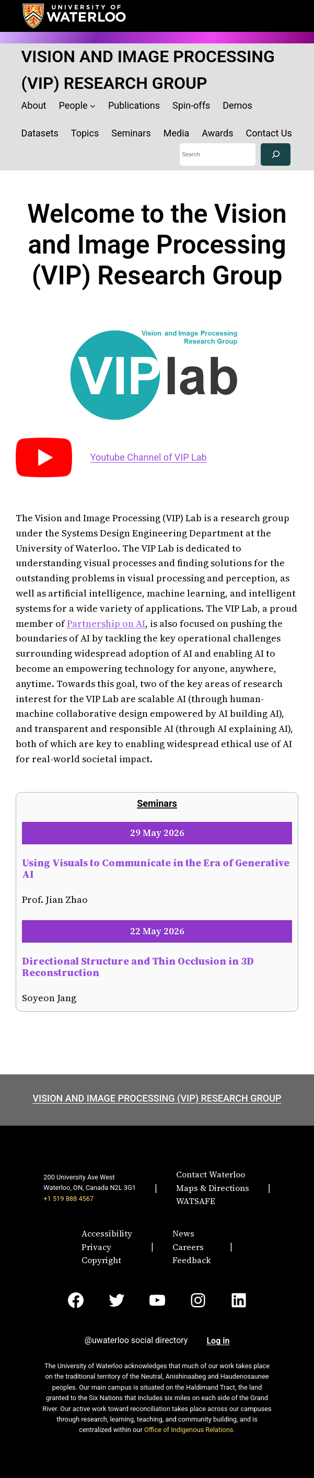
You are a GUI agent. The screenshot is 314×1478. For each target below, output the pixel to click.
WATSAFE (195, 1201)
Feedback (191, 1260)
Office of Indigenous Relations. (189, 1430)
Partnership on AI (106, 623)
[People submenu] (93, 106)
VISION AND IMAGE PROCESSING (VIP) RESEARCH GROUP (157, 1098)
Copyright (101, 1260)
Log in (217, 1341)
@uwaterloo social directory (136, 1340)
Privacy (96, 1247)
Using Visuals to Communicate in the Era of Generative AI (155, 868)
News (183, 1233)
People (73, 105)
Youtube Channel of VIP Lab (148, 457)
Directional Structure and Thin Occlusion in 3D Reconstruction (138, 966)
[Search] (276, 154)
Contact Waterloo (210, 1174)
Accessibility (107, 1233)
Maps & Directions (212, 1188)
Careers (188, 1247)
